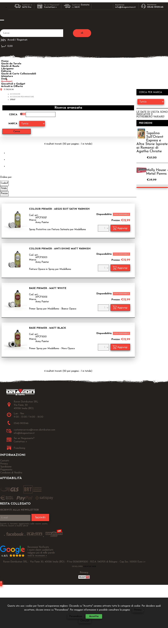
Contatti (4, 461)
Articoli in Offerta (12, 86)
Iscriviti (40, 517)
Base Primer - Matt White (47, 288)
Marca (13, 123)
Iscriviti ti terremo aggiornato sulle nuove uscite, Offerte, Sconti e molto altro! (24, 525)
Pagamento (6, 470)
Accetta (94, 616)
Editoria (6, 71)
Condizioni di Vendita (11, 473)
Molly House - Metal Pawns (157, 172)
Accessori (6, 81)
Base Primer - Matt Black (47, 328)
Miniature (7, 76)
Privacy (137, 610)
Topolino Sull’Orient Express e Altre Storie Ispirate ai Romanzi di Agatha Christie (152, 142)
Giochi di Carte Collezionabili (18, 74)
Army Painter (42, 222)
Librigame (7, 68)
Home (5, 61)
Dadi (4, 79)
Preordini (145, 123)
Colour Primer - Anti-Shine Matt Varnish (60, 248)
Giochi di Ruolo (10, 66)
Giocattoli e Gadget (13, 84)
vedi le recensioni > (37, 556)
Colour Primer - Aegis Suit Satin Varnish (59, 209)
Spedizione (6, 467)
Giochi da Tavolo (11, 63)
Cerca (13, 114)
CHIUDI (85, 621)
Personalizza (75, 616)
